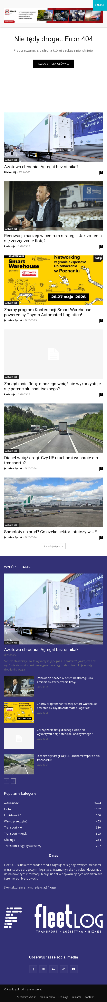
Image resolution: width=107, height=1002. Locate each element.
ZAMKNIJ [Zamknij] (100, 5)
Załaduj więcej (53, 546)
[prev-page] (6, 781)
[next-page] (13, 781)
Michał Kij (10, 172)
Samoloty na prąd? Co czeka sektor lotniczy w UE (50, 531)
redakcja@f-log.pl (45, 887)
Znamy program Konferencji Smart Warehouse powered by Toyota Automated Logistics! (47, 312)
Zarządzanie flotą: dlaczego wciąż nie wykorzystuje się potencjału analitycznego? (52, 386)
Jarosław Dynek (13, 320)
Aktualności (11, 159)
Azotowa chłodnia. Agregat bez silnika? (41, 166)
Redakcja (10, 246)
